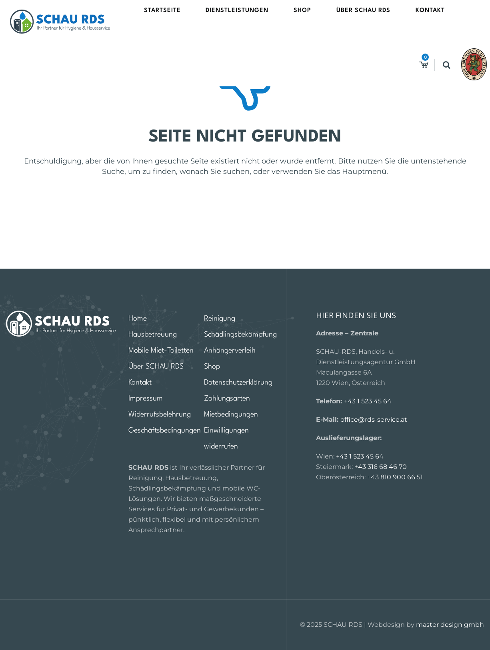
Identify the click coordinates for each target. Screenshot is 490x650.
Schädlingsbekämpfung (240, 334)
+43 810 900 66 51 (395, 477)
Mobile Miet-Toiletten (161, 350)
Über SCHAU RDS (319, 21)
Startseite (171, 21)
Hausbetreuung (152, 334)
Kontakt (367, 21)
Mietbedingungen (231, 414)
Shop (275, 21)
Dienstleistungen (228, 21)
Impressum (145, 398)
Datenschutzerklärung (238, 382)
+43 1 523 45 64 (368, 401)
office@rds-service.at (373, 419)
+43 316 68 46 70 (380, 467)
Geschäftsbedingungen (164, 430)
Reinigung (219, 318)
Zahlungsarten (227, 398)
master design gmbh (450, 624)
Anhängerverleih (230, 350)
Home (137, 318)
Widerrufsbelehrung (159, 414)
